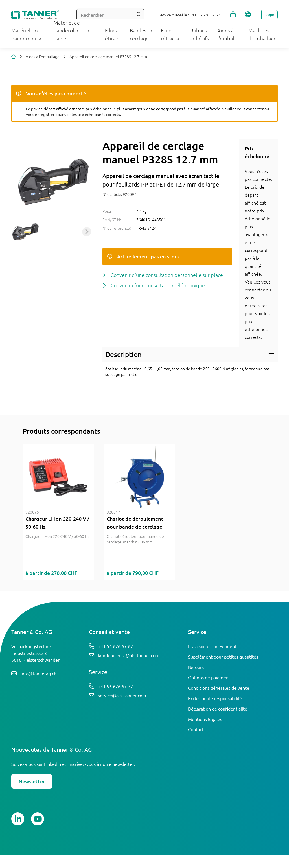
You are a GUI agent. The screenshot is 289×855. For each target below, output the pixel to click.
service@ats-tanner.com (122, 695)
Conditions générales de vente (218, 687)
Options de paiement (209, 677)
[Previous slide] (20, 231)
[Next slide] (86, 231)
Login (269, 14)
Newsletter (32, 781)
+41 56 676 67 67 (115, 646)
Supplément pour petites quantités (223, 656)
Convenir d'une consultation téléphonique (158, 285)
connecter (255, 289)
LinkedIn (52, 764)
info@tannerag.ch (38, 673)
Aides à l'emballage (43, 56)
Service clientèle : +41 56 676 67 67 (189, 14)
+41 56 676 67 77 (115, 686)
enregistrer (256, 305)
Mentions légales (205, 719)
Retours (196, 667)
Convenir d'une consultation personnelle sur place (167, 274)
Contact (195, 729)
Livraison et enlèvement (212, 646)
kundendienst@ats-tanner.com (128, 655)
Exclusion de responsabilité (215, 698)
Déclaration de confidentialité (217, 708)
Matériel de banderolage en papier (71, 30)
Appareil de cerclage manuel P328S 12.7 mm (108, 56)
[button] (25, 231)
